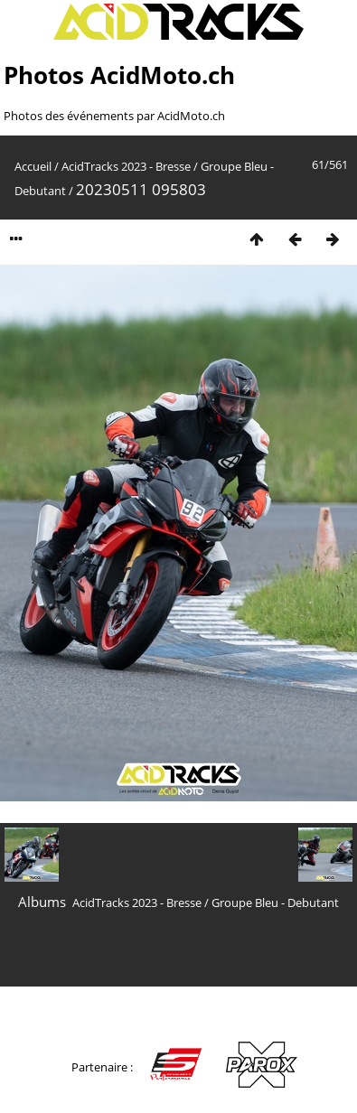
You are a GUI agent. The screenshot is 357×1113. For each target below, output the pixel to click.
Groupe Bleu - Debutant (275, 902)
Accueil (33, 166)
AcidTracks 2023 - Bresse (126, 166)
